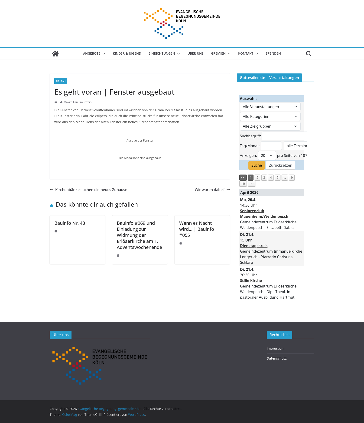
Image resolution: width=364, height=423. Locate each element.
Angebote (91, 53)
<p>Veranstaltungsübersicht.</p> (272, 194)
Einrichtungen (162, 53)
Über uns (196, 53)
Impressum (275, 348)
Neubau (60, 81)
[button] (102, 53)
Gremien (218, 53)
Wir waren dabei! (212, 189)
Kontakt (245, 53)
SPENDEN (273, 53)
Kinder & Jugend (127, 53)
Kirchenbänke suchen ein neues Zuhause (88, 189)
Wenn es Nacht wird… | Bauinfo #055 (196, 229)
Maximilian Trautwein (77, 102)
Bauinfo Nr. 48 (69, 223)
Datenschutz (277, 358)
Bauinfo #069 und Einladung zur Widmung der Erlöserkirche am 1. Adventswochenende (139, 235)
